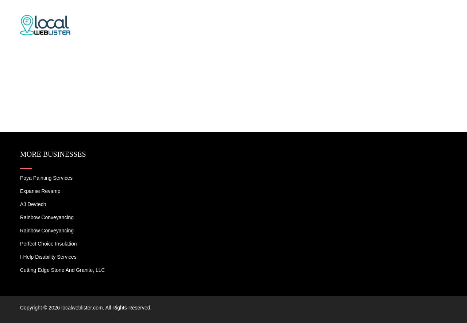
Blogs (396, 15)
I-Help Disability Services (48, 257)
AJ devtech (33, 204)
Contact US (434, 15)
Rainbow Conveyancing (47, 217)
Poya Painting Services (46, 178)
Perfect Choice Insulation (48, 244)
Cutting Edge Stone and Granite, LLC (62, 270)
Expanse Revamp (40, 191)
